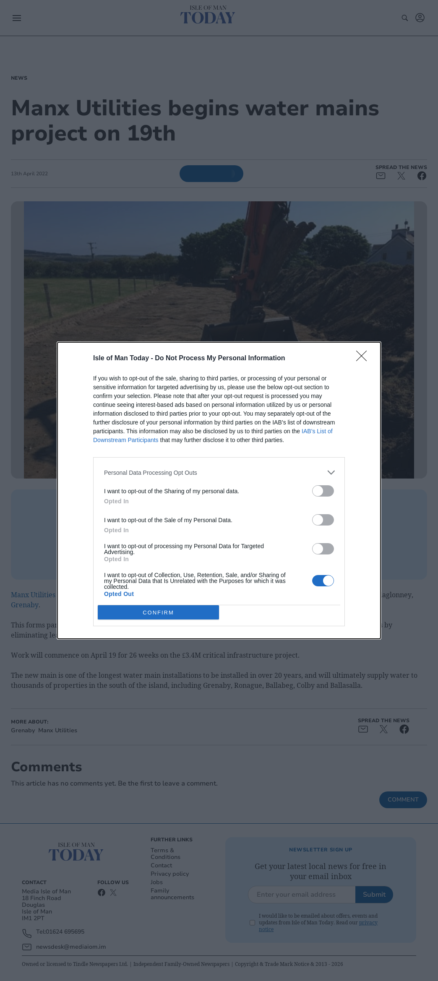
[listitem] (219, 472)
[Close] (364, 359)
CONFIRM (158, 612)
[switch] (323, 491)
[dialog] (219, 490)
